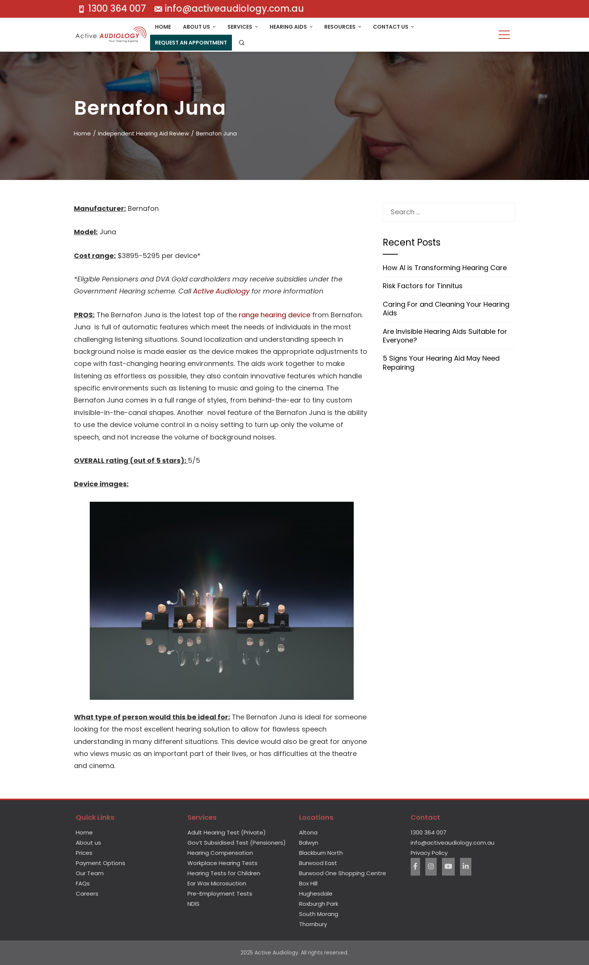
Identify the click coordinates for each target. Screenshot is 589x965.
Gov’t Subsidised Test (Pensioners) (236, 843)
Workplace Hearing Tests (222, 863)
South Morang (318, 914)
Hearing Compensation (220, 853)
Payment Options (100, 863)
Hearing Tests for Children (223, 873)
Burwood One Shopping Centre (342, 873)
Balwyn (308, 843)
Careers (87, 893)
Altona (308, 832)
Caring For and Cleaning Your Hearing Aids (446, 309)
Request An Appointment (191, 42)
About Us (200, 27)
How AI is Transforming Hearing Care (445, 267)
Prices (84, 853)
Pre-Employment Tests (219, 893)
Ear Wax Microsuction (216, 883)
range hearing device (274, 315)
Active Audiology (221, 291)
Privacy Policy (429, 853)
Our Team (90, 873)
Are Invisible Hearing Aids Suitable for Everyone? (445, 336)
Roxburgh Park (318, 904)
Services (243, 27)
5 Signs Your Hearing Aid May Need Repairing (441, 362)
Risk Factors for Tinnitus (423, 285)
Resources (343, 27)
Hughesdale (316, 893)
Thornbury (313, 924)
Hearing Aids (292, 27)
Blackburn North (321, 853)
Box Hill (308, 883)
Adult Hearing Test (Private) (226, 832)
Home (163, 27)
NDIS (193, 904)
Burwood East (318, 863)
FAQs (83, 883)
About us (88, 843)
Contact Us (394, 27)
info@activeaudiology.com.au (452, 843)
